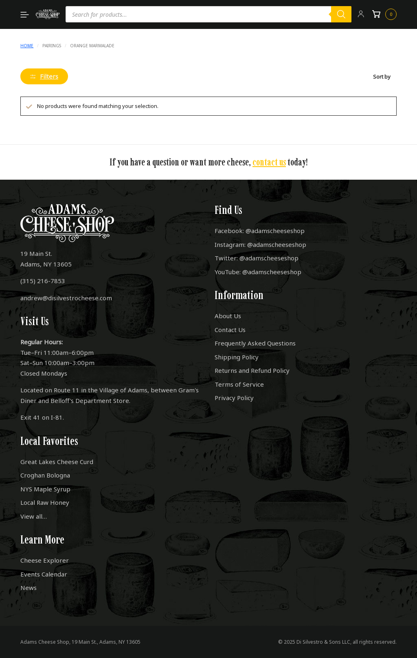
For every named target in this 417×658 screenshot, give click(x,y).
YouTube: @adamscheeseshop (258, 272)
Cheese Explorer (44, 560)
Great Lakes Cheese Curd (56, 462)
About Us (228, 316)
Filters (44, 76)
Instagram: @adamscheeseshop (260, 244)
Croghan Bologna (45, 475)
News (28, 587)
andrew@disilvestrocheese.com (66, 298)
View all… (33, 516)
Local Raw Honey (44, 502)
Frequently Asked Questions (255, 343)
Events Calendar (43, 574)
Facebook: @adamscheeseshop (260, 231)
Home (26, 45)
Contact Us (230, 330)
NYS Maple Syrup (45, 489)
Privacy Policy (234, 398)
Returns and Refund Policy (252, 370)
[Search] (341, 14)
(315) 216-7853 (42, 281)
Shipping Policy (237, 357)
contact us (269, 162)
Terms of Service (239, 384)
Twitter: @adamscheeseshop (256, 258)
